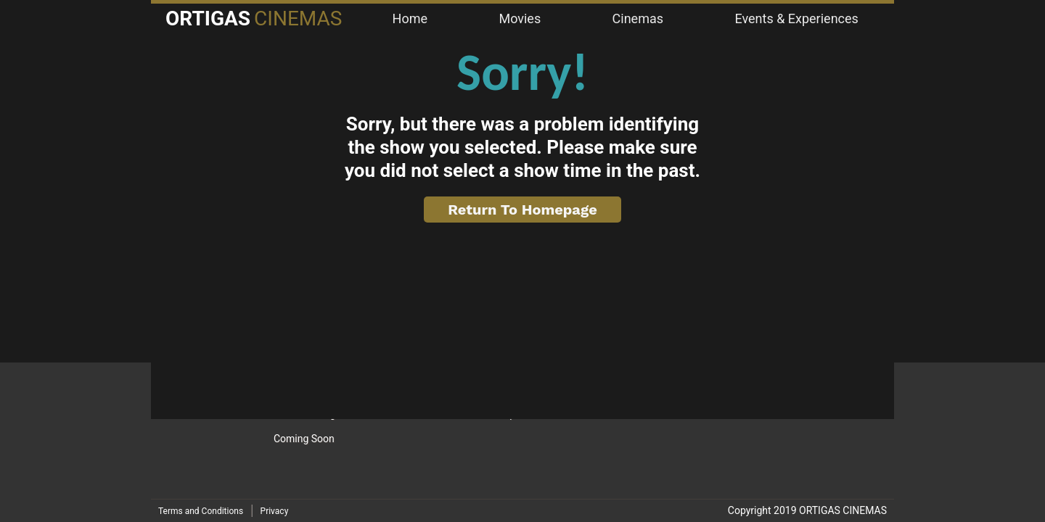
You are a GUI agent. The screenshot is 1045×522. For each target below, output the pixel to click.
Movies (520, 18)
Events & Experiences (796, 18)
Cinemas (637, 18)
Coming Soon (304, 438)
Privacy (275, 511)
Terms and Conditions (200, 511)
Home (410, 18)
